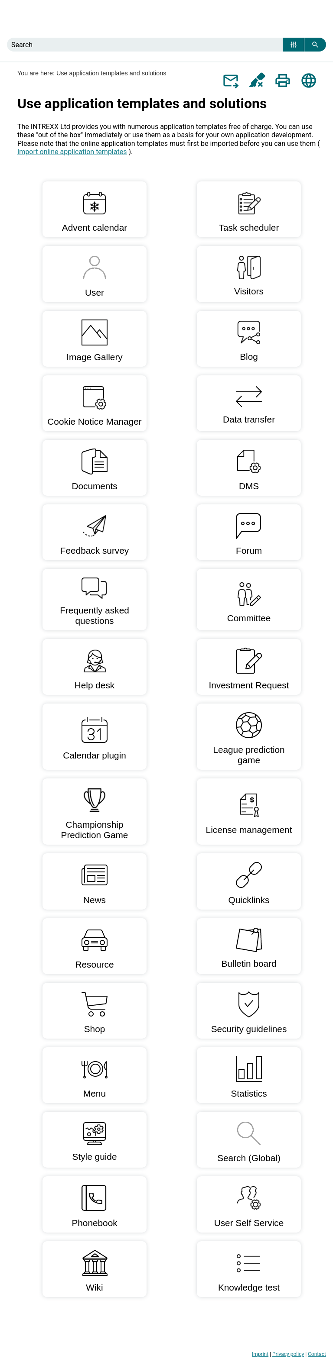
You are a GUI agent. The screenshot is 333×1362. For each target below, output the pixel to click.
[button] (293, 45)
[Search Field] (166, 45)
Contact (317, 1354)
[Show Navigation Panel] (321, 19)
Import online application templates (72, 152)
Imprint (260, 1354)
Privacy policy (288, 1354)
